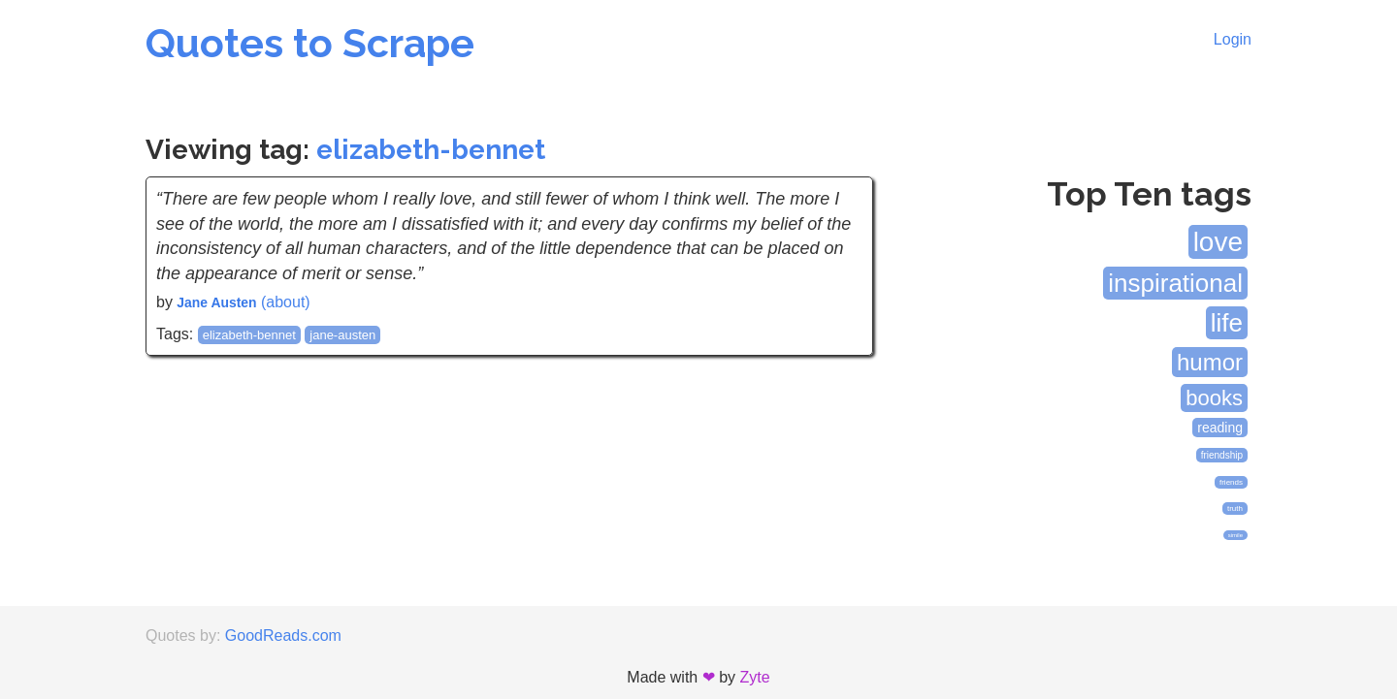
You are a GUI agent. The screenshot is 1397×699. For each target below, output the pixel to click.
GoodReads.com (283, 635)
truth (1235, 508)
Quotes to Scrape (310, 43)
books (1214, 398)
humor (1210, 362)
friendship (1222, 455)
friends (1231, 482)
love (1218, 242)
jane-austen (342, 335)
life (1227, 322)
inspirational (1175, 283)
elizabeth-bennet (430, 150)
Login (1232, 39)
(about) (285, 302)
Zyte (755, 677)
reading (1220, 427)
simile (1235, 535)
